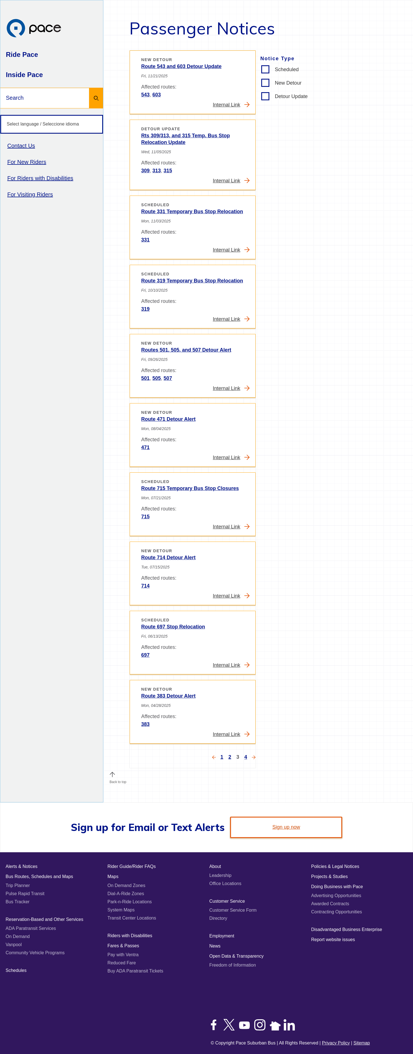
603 (156, 94)
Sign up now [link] (286, 827)
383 (145, 724)
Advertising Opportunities (336, 895)
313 (156, 170)
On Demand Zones (126, 885)
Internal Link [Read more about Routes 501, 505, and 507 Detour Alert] (231, 388)
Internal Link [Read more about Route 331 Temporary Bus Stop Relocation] (231, 250)
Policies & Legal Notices (335, 866)
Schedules (16, 970)
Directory (218, 918)
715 (145, 516)
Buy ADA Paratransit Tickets (135, 971)
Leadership (220, 875)
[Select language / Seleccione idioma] (51, 124)
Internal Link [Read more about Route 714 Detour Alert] (231, 596)
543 (145, 94)
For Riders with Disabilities (40, 178)
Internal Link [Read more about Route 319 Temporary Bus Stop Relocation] (231, 319)
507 (168, 378)
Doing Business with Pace (337, 886)
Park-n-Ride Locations (130, 901)
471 (145, 447)
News (215, 946)
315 (168, 170)
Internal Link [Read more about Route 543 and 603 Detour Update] (231, 105)
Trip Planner (18, 885)
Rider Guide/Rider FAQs (132, 866)
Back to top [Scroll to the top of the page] (117, 780)
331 (145, 240)
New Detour (288, 83)
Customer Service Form (233, 910)
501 (145, 378)
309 (145, 170)
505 (156, 378)
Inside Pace (24, 74)
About (215, 866)
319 (145, 309)
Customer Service (227, 901)
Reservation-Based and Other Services (44, 919)
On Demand (18, 936)
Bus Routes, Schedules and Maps (39, 876)
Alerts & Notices (22, 866)
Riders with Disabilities (130, 935)
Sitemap (361, 1043)
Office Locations (225, 883)
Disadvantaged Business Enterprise (346, 929)
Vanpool (14, 944)
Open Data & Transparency (236, 956)
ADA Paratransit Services (31, 928)
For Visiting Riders (30, 194)
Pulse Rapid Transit (25, 893)
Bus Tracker (17, 901)
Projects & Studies (329, 876)
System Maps (121, 909)
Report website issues (333, 939)
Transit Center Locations (132, 918)
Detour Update (291, 96)
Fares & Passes (123, 945)
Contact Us (21, 146)
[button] (112, 774)
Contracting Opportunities (336, 911)
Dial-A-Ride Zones (126, 893)
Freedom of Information (232, 965)
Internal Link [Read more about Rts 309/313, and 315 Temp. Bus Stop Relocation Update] (231, 181)
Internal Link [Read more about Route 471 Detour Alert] (231, 457)
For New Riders (26, 162)
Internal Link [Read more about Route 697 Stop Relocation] (231, 665)
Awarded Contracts (330, 903)
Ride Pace (22, 54)
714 (145, 586)
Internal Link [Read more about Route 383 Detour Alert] (231, 734)
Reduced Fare (122, 962)
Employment (221, 936)
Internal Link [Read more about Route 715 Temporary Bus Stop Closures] (231, 527)
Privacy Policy (336, 1043)
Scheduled (287, 69)
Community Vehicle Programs (35, 952)
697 (145, 655)
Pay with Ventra (123, 954)
